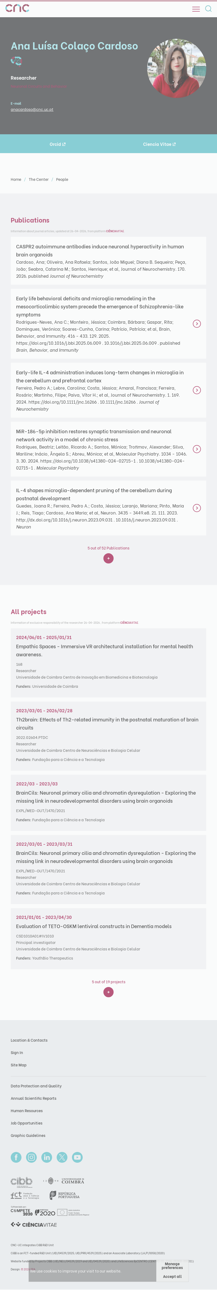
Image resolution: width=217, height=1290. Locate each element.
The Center (39, 179)
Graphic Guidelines (28, 1135)
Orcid (58, 144)
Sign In (17, 1052)
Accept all (172, 1276)
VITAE (115, 231)
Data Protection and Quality (36, 1085)
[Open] (196, 9)
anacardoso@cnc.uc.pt (32, 109)
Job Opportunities (26, 1123)
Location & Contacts (29, 1040)
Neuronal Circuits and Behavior (39, 86)
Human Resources (27, 1110)
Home (16, 179)
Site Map (19, 1064)
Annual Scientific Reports (33, 1098)
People (62, 179)
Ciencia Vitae (159, 144)
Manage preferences (172, 1265)
